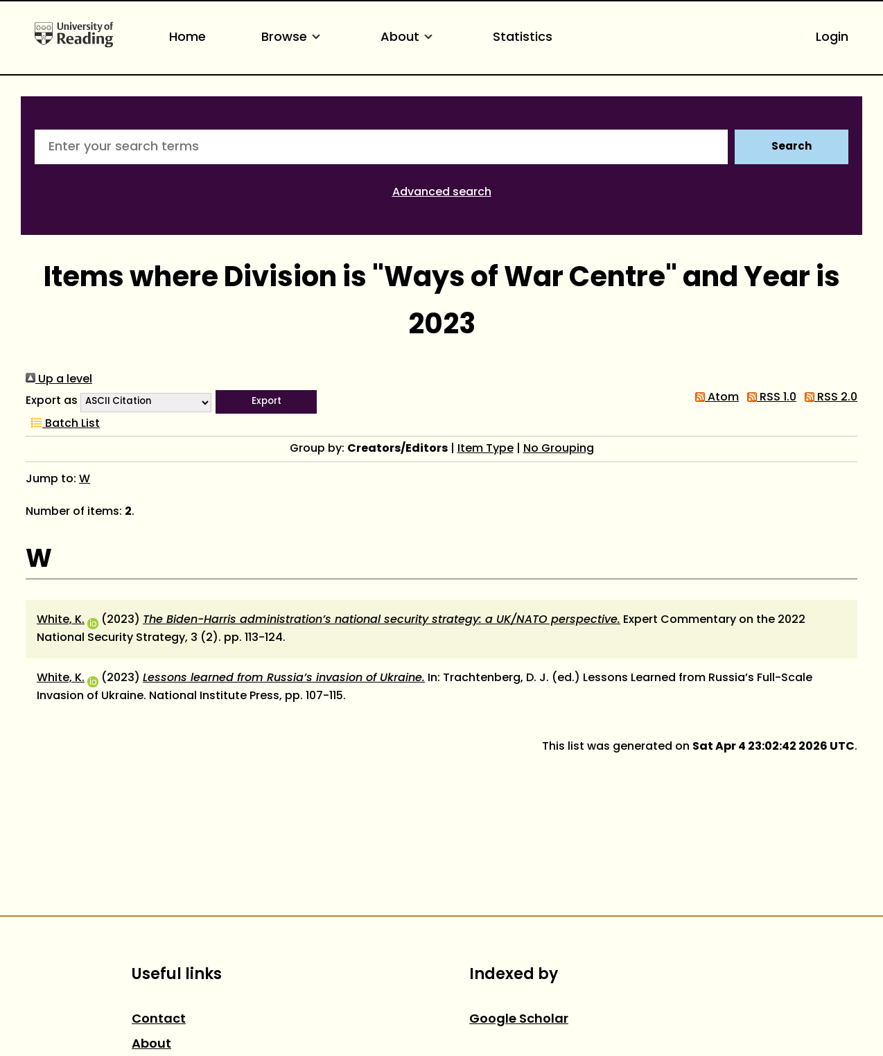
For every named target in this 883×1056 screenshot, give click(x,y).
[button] (266, 402)
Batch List (63, 424)
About (409, 38)
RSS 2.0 (828, 398)
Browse (293, 38)
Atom (714, 398)
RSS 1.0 (769, 398)
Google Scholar (518, 1019)
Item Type (485, 449)
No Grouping (558, 449)
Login (832, 38)
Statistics (522, 38)
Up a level (59, 380)
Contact (159, 1019)
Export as (52, 401)
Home (187, 38)
